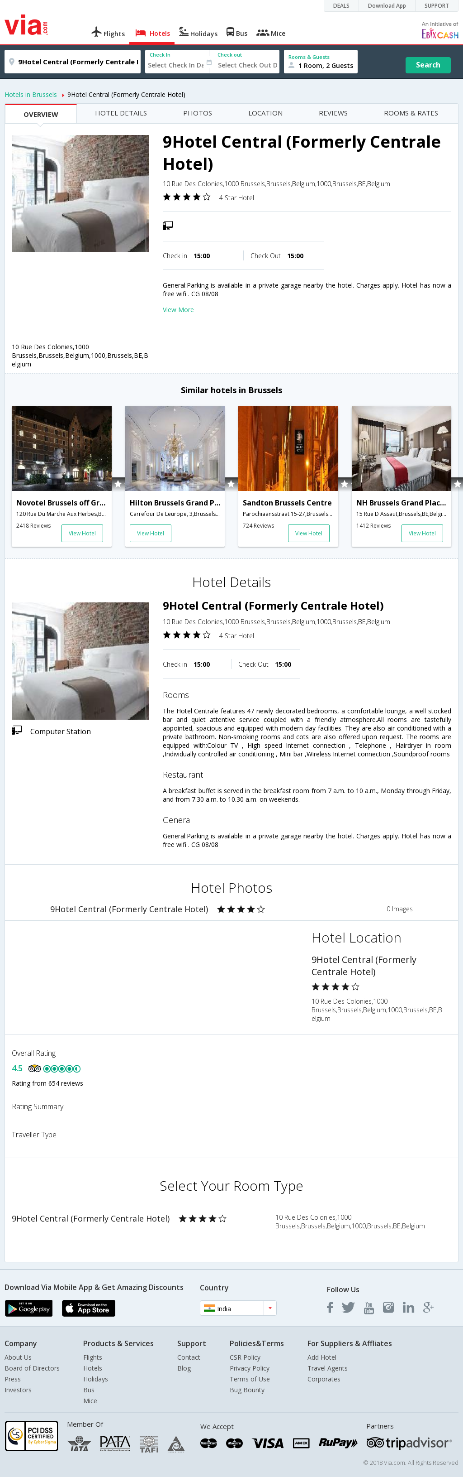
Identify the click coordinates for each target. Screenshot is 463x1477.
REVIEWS (333, 112)
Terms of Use (250, 1379)
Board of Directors (32, 1368)
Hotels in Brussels (31, 94)
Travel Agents (327, 1368)
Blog (184, 1368)
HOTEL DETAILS (121, 112)
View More (178, 309)
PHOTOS (197, 112)
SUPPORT (437, 6)
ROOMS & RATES (411, 112)
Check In (160, 54)
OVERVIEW (41, 114)
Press (13, 1379)
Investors (18, 1390)
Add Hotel (321, 1357)
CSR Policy (245, 1357)
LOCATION (265, 112)
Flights (92, 1357)
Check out (229, 54)
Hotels (92, 1368)
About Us (18, 1357)
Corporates (323, 1379)
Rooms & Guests (309, 56)
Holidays (95, 1379)
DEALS (341, 6)
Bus (88, 1390)
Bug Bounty (247, 1390)
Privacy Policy (249, 1368)
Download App (387, 6)
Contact (188, 1357)
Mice (90, 1400)
